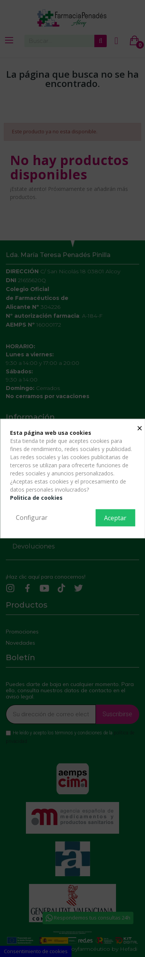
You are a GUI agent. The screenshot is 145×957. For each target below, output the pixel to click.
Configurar (32, 517)
